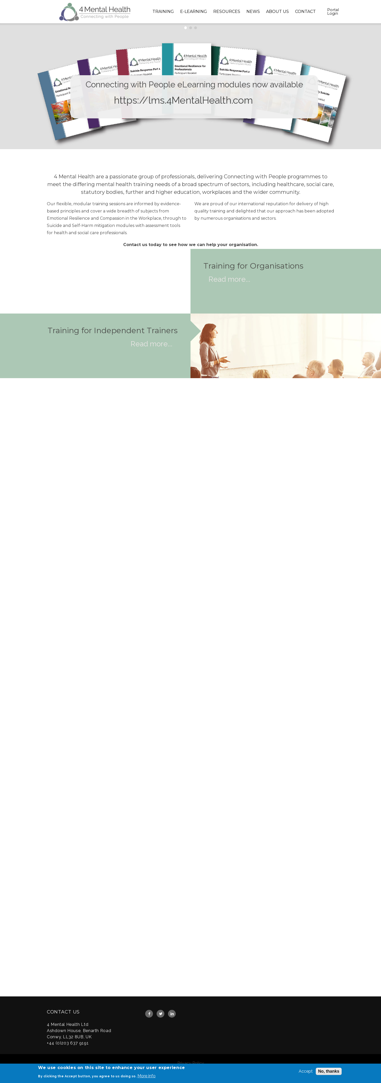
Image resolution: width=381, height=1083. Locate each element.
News (253, 11)
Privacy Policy (190, 1063)
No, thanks (328, 1071)
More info (146, 1076)
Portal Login (333, 11)
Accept (306, 1071)
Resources (226, 11)
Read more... (229, 279)
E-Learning (193, 11)
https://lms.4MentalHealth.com (183, 101)
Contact (305, 11)
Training (163, 11)
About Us (277, 11)
